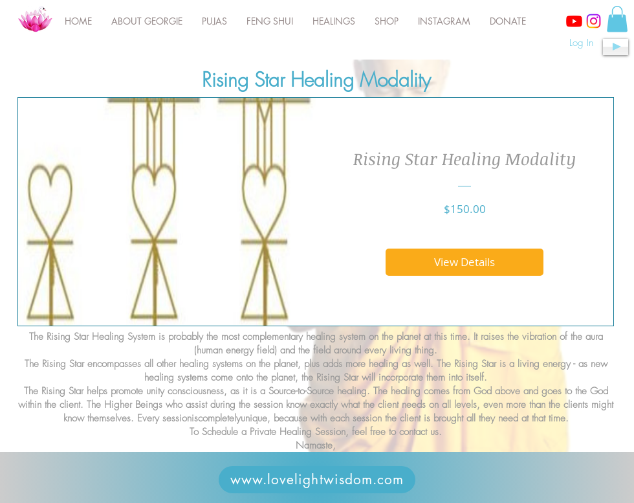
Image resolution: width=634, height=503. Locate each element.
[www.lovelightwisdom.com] (317, 479)
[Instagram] (593, 21)
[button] (617, 19)
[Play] (615, 47)
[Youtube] (574, 21)
